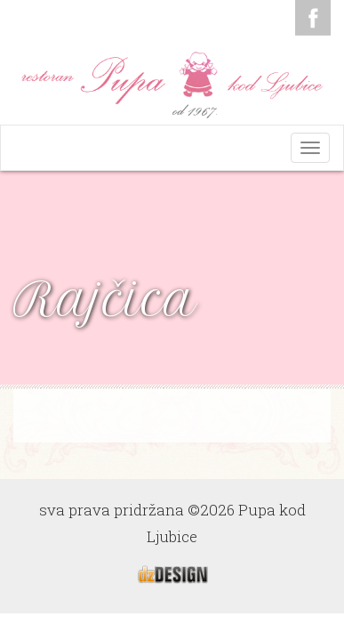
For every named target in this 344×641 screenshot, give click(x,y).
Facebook (313, 18)
